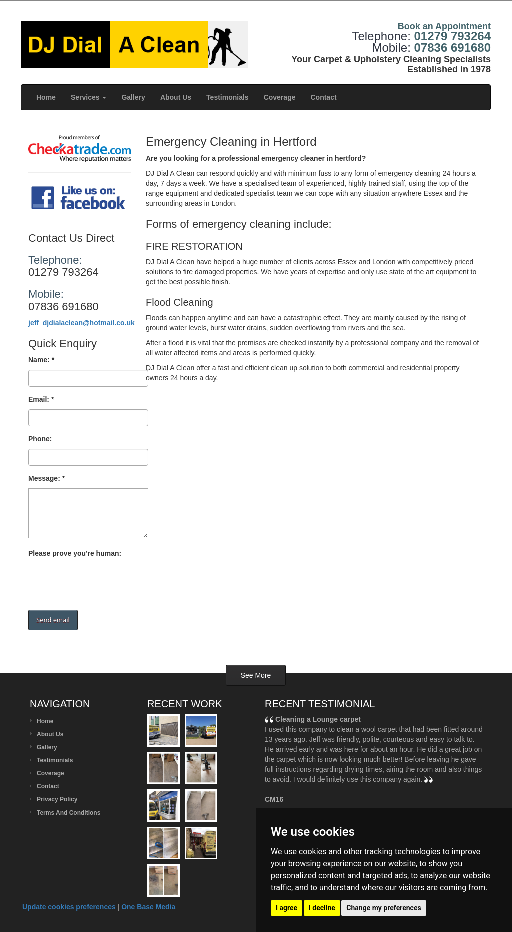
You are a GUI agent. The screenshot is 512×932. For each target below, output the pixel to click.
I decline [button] (322, 908)
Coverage (280, 97)
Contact (323, 97)
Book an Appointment (444, 26)
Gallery (133, 97)
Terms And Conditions (68, 812)
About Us (176, 97)
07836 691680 (453, 47)
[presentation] (104, 582)
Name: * (41, 360)
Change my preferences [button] (383, 908)
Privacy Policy (57, 799)
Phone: (40, 439)
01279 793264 (453, 36)
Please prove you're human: (75, 553)
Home (46, 97)
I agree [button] (287, 908)
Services (89, 97)
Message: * (46, 478)
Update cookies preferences (69, 907)
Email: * (41, 399)
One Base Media (149, 907)
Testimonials (227, 97)
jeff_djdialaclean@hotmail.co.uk (81, 323)
